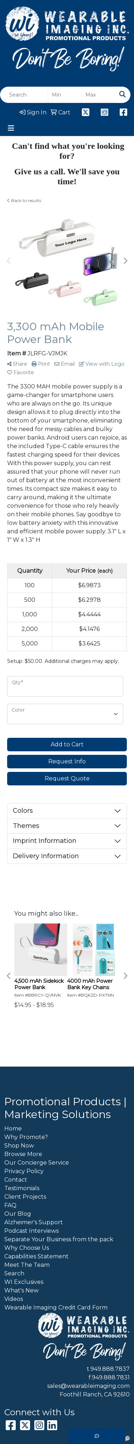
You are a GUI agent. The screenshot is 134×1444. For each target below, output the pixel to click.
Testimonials (21, 1188)
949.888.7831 (111, 1377)
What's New (21, 1290)
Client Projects (25, 1196)
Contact (15, 1179)
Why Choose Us (26, 1247)
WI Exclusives (23, 1282)
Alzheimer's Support (33, 1222)
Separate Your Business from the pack (58, 1239)
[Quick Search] (24, 95)
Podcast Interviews (31, 1230)
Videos (13, 1299)
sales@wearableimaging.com (88, 1386)
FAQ (10, 1205)
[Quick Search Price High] (98, 95)
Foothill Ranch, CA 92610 (95, 1394)
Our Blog (17, 1213)
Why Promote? (26, 1137)
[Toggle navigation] (11, 128)
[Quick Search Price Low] (65, 95)
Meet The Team (27, 1265)
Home (13, 1128)
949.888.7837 (110, 1369)
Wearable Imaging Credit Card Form (56, 1307)
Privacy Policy (24, 1171)
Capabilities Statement (36, 1256)
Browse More (23, 1154)
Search (14, 1273)
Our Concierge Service (36, 1162)
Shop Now (19, 1145)
